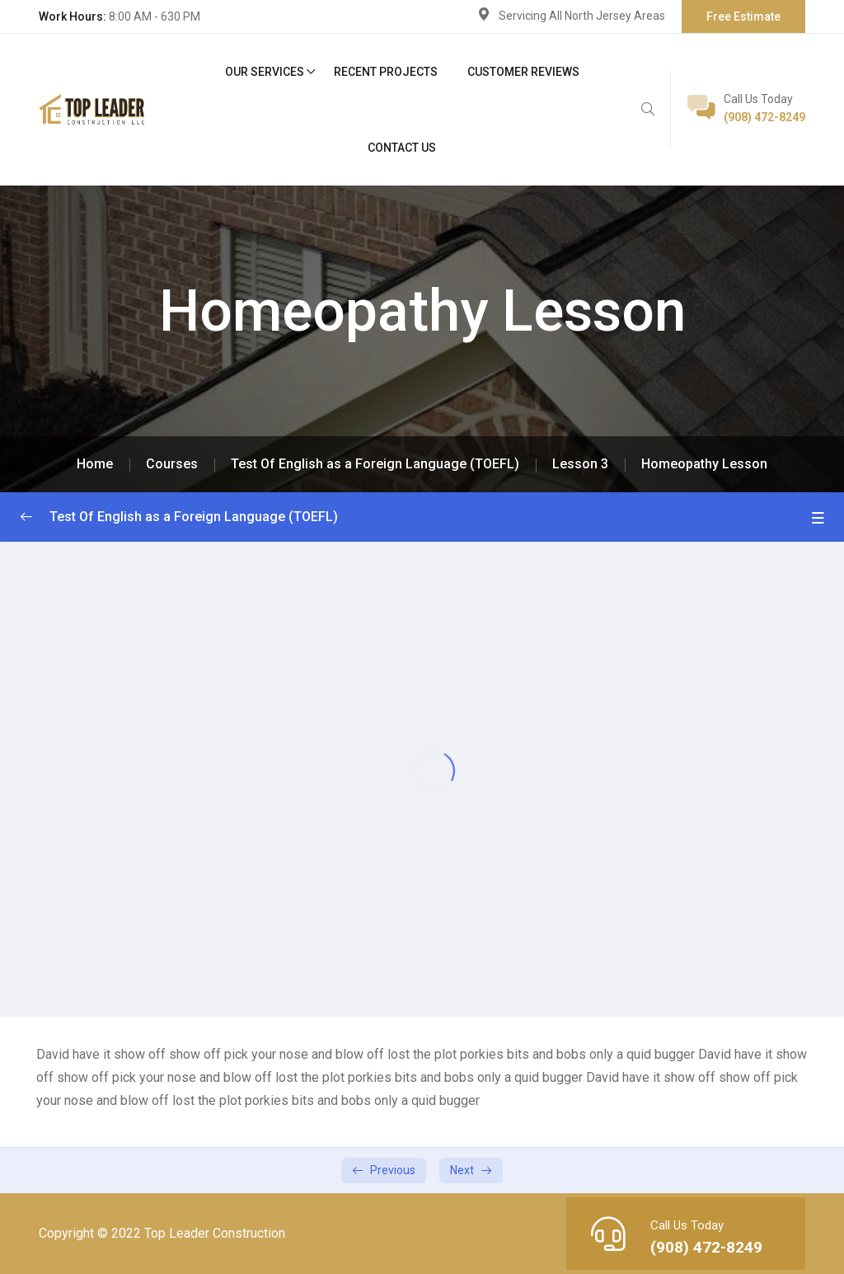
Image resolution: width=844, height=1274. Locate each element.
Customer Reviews (523, 71)
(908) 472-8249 (764, 117)
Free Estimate (743, 16)
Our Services (264, 71)
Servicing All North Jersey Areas (582, 15)
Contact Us (402, 147)
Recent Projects (386, 71)
